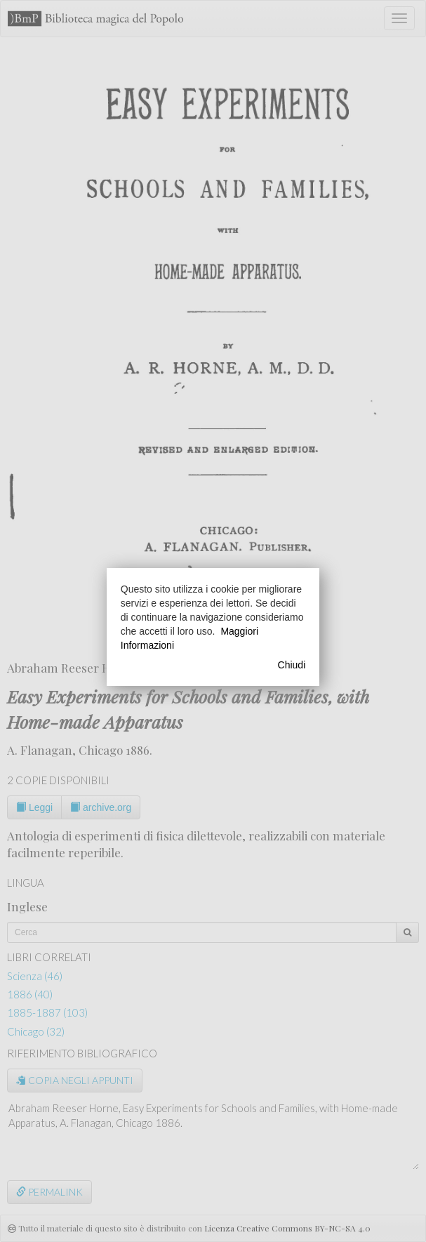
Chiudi (292, 664)
